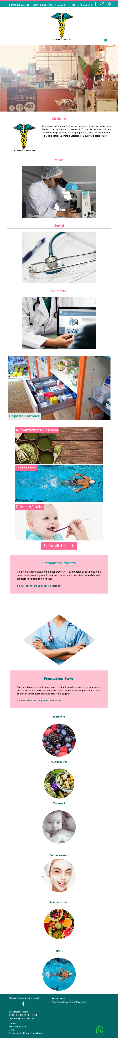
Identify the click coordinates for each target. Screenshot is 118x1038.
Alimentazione (59, 902)
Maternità (59, 803)
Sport (59, 950)
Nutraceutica (59, 761)
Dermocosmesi (59, 855)
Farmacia (59, 716)
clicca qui (56, 585)
